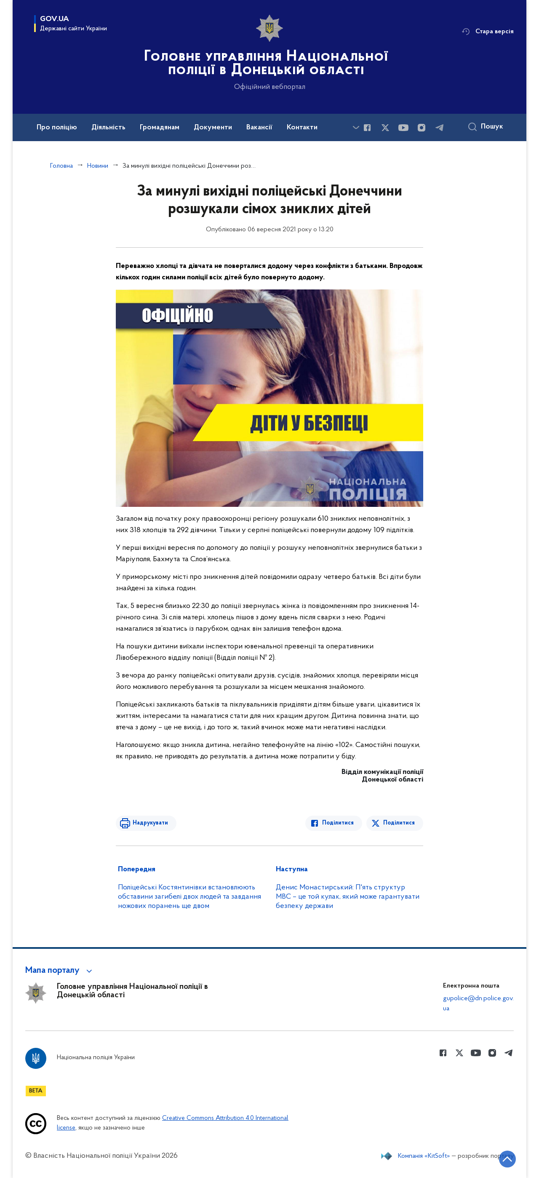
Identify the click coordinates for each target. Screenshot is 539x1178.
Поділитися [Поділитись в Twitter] (399, 823)
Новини (97, 166)
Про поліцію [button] (57, 127)
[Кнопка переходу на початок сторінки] (507, 1159)
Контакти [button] (302, 127)
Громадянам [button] (159, 127)
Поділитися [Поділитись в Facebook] (338, 823)
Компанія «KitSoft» (424, 1156)
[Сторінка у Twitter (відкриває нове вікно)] (385, 128)
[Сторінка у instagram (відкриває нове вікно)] (421, 128)
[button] (60, 971)
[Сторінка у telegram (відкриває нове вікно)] (440, 128)
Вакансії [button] (259, 127)
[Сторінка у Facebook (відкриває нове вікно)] (367, 128)
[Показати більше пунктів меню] (356, 127)
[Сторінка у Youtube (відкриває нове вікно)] (403, 128)
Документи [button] (213, 127)
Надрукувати (150, 823)
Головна (61, 166)
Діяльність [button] (108, 127)
